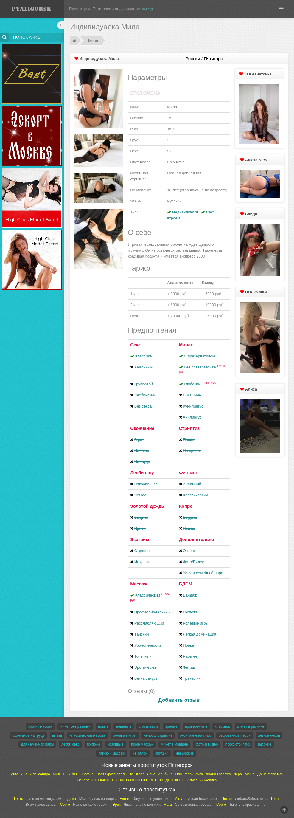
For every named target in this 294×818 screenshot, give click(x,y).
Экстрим (139, 539)
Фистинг (188, 472)
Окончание (142, 428)
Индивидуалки (185, 212)
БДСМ (185, 583)
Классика (143, 356)
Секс (135, 344)
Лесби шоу (142, 472)
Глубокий (200, 384)
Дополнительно (196, 539)
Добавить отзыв (179, 700)
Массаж (138, 583)
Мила (93, 40)
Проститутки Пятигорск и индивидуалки (104, 9)
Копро (186, 506)
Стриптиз (189, 428)
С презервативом (199, 356)
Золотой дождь (147, 506)
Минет (186, 344)
